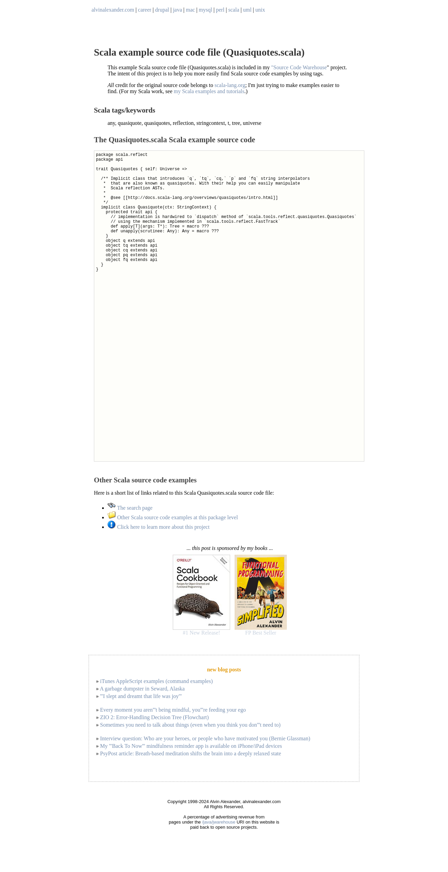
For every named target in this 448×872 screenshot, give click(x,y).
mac (190, 10)
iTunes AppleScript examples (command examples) (156, 681)
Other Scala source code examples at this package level (173, 517)
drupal (162, 10)
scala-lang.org (229, 85)
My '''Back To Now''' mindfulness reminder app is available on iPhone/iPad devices (191, 746)
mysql (205, 10)
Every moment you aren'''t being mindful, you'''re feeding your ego (173, 710)
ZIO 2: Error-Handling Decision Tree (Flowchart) (154, 717)
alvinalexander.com (113, 10)
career (144, 10)
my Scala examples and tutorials (209, 91)
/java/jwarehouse (219, 822)
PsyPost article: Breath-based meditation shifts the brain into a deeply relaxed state (190, 753)
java (177, 10)
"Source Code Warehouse (299, 67)
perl (220, 10)
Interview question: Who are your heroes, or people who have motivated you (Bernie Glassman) (205, 738)
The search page (130, 508)
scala (233, 10)
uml (247, 10)
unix (260, 10)
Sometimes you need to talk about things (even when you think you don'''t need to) (190, 725)
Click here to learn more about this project (159, 527)
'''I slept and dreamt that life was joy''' (141, 696)
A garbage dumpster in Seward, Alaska (142, 689)
